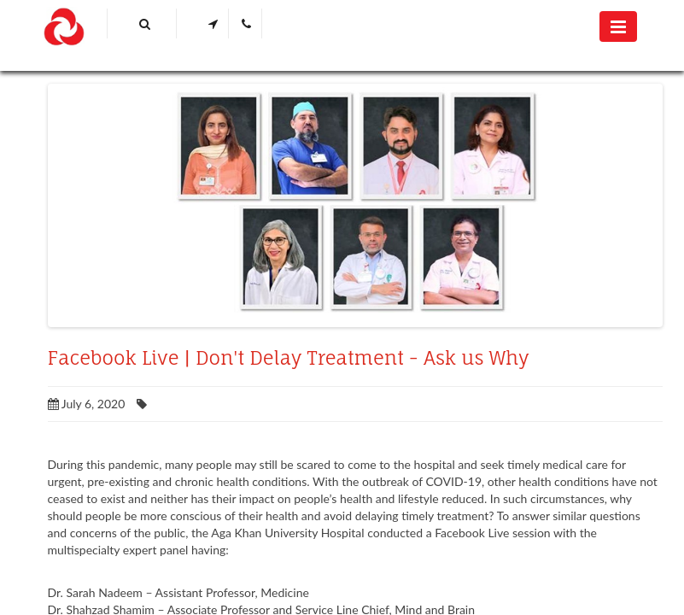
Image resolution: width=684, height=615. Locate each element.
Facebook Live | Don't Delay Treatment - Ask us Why (288, 358)
